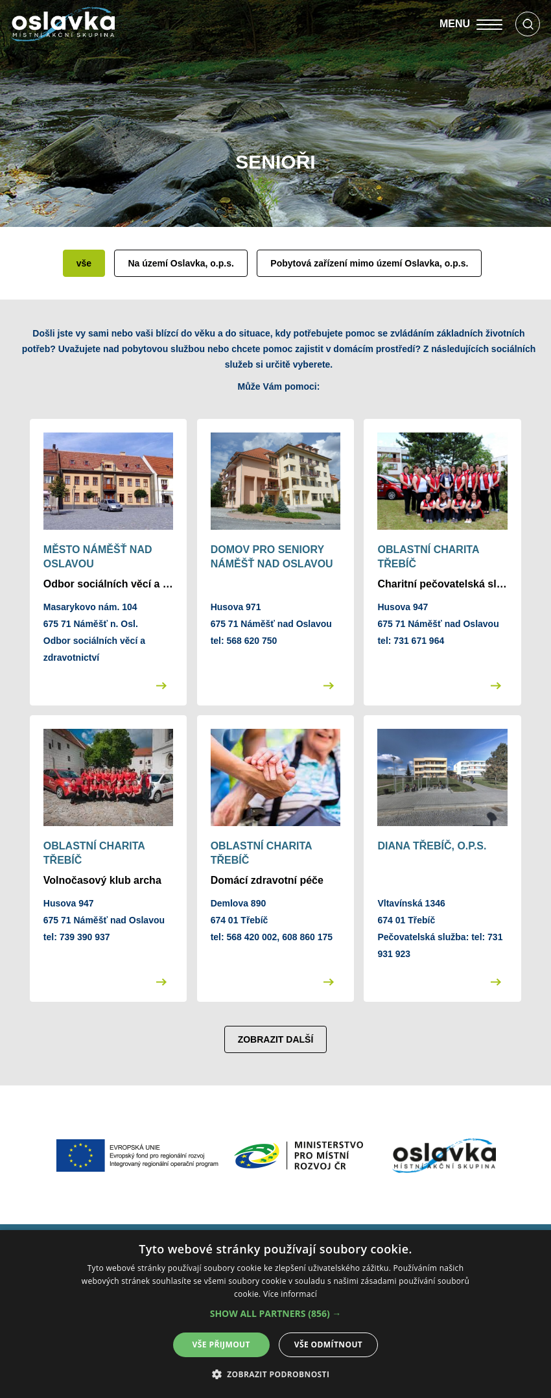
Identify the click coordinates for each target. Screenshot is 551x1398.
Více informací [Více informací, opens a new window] (290, 1293)
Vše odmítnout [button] (328, 1344)
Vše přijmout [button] (221, 1344)
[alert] (275, 1314)
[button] (276, 1313)
